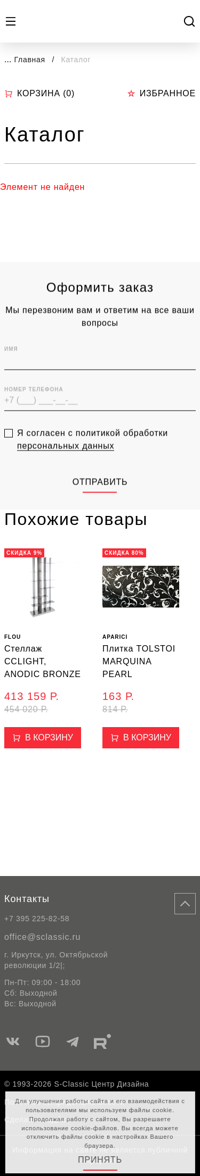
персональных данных (65, 465)
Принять (100, 1159)
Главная (29, 59)
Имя (11, 369)
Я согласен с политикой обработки (92, 459)
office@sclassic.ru (42, 936)
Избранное (161, 93)
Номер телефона (33, 409)
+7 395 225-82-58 (36, 918)
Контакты (27, 899)
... (7, 59)
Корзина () (39, 93)
